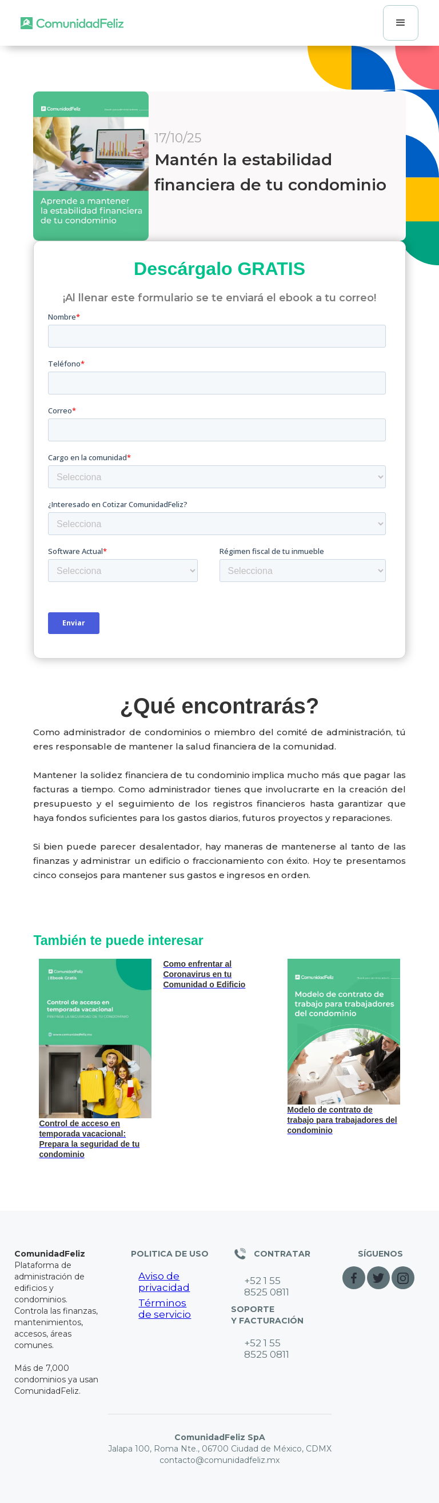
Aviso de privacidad (164, 1281)
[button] (400, 23)
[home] (72, 23)
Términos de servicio (164, 1308)
